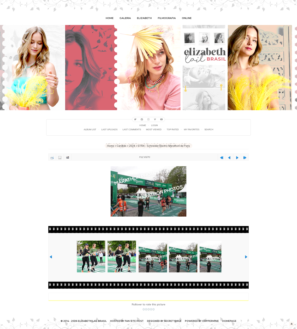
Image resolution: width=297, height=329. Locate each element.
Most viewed (154, 129)
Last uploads (109, 129)
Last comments (132, 129)
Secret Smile (172, 321)
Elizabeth (144, 17)
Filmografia (167, 17)
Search (208, 129)
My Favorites (191, 129)
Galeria (125, 17)
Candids (121, 145)
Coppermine (210, 321)
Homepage (229, 321)
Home (109, 17)
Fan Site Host (134, 321)
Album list (90, 129)
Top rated (173, 129)
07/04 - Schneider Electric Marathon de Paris (164, 145)
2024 (132, 145)
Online (186, 17)
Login (154, 125)
